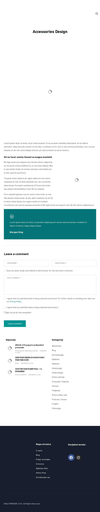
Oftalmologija (57, 373)
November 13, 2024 (34, 375)
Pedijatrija (56, 391)
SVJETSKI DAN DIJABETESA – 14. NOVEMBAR (28, 370)
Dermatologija (58, 355)
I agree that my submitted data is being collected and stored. (32, 308)
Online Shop (41, 473)
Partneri (55, 386)
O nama (39, 451)
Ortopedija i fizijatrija (60, 382)
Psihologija (56, 409)
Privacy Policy (15, 302)
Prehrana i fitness (31, 351)
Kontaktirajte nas (43, 477)
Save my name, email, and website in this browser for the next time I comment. (40, 271)
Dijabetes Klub (42, 469)
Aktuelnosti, (20, 351)
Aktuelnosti (56, 346)
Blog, (17, 375)
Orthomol (40, 464)
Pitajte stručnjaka (43, 460)
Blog (17, 363)
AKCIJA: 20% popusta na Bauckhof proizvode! (29, 346)
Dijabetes (23, 375)
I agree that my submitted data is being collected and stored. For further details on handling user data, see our (51, 300)
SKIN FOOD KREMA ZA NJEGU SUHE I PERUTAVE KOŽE (30, 359)
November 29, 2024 (27, 363)
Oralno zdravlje (58, 377)
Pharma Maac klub (59, 395)
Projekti (55, 404)
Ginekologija (57, 368)
